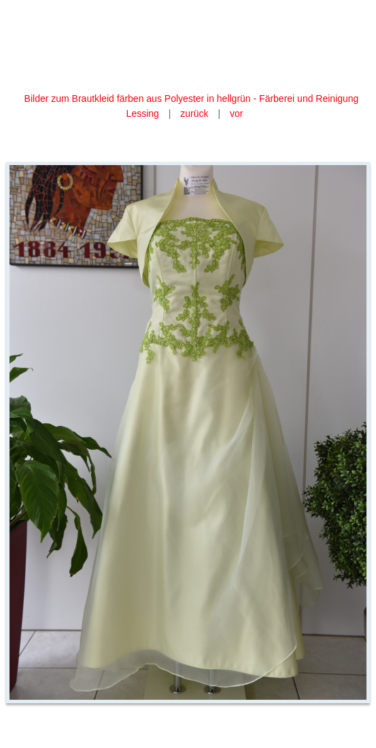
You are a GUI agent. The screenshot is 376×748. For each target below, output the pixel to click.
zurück (194, 113)
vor (236, 113)
